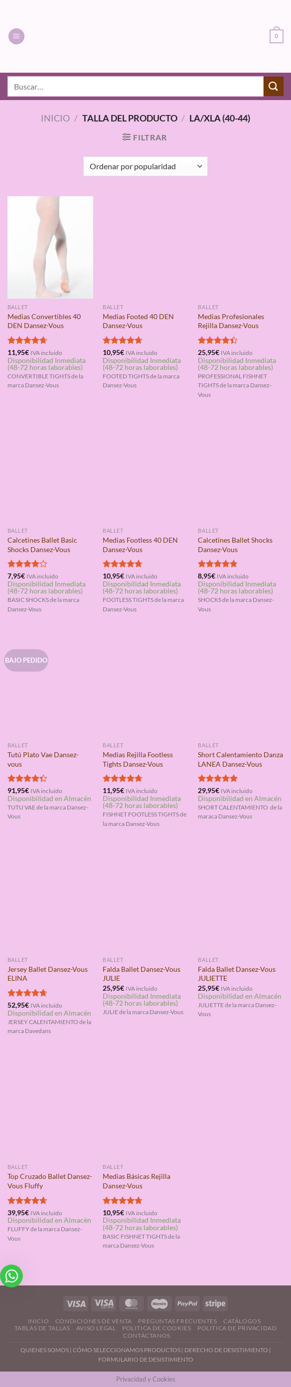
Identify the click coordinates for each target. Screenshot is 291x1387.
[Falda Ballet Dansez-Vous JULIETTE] (241, 900)
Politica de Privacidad (237, 1328)
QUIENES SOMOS (44, 1350)
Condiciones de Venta (93, 1321)
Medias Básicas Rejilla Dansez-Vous (136, 1181)
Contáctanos (146, 1335)
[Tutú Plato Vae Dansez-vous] (50, 685)
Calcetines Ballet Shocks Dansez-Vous (235, 545)
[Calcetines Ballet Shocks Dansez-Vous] (241, 471)
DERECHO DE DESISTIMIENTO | (227, 1350)
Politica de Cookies (156, 1328)
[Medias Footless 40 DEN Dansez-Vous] (145, 471)
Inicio (55, 118)
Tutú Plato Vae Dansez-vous (43, 759)
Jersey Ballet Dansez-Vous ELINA (47, 974)
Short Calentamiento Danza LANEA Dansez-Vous (240, 759)
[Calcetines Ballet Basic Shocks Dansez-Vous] (50, 471)
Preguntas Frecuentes (177, 1321)
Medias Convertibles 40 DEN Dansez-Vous (44, 321)
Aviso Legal (96, 1328)
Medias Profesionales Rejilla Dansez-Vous (231, 321)
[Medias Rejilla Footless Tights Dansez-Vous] (145, 685)
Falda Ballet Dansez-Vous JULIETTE (237, 974)
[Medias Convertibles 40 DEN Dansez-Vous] (50, 247)
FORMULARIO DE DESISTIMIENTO (145, 1359)
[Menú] (16, 36)
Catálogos (242, 1321)
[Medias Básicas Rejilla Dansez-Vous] (145, 1107)
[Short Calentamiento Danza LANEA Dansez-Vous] (241, 685)
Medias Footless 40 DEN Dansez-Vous (140, 545)
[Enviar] (274, 86)
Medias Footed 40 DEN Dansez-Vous (138, 321)
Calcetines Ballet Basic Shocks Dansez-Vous (42, 545)
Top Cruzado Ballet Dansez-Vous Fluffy (49, 1181)
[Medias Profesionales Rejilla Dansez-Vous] (241, 247)
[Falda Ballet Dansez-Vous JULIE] (145, 900)
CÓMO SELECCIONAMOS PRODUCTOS (126, 1350)
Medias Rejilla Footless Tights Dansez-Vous (138, 759)
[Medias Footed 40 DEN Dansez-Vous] (145, 247)
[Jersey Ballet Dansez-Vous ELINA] (50, 900)
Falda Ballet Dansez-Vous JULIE (141, 974)
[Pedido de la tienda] (145, 166)
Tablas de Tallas (42, 1328)
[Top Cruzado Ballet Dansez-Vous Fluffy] (50, 1107)
